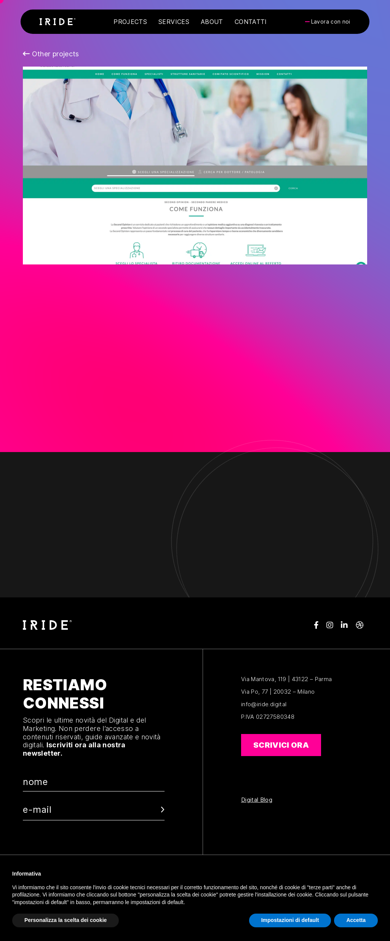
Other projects (51, 54)
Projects (130, 21)
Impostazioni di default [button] (290, 920)
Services (173, 21)
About (212, 21)
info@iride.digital (263, 704)
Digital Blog (256, 799)
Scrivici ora (281, 745)
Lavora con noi (330, 22)
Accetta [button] (356, 920)
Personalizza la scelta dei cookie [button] (65, 920)
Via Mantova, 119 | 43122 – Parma (286, 679)
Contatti (251, 21)
